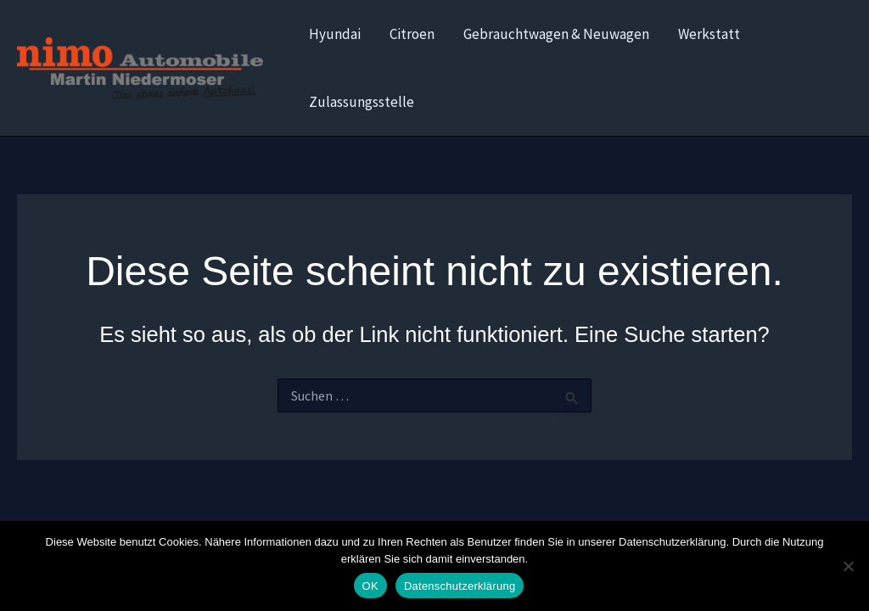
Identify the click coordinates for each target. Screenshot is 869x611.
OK (370, 586)
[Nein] (847, 566)
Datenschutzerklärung (459, 586)
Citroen (412, 34)
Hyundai (335, 34)
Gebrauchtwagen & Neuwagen (556, 34)
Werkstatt (709, 34)
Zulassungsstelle (361, 101)
